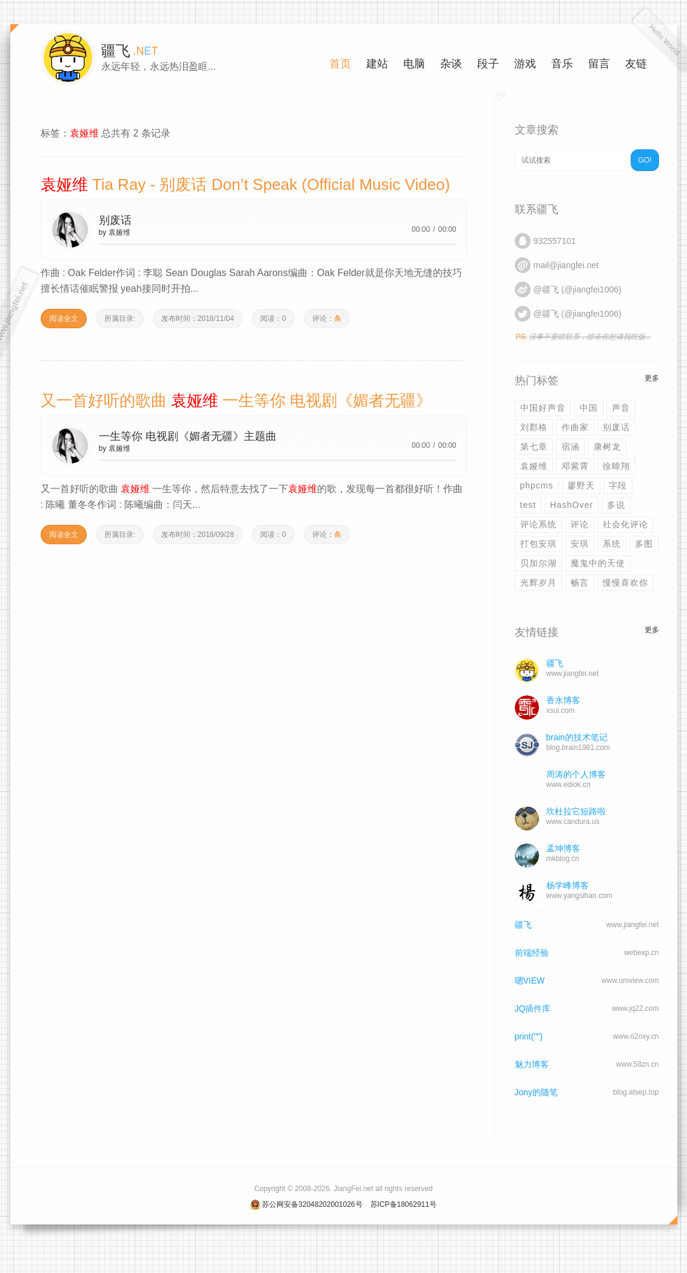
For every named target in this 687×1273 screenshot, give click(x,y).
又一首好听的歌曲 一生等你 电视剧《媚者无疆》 (236, 400)
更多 (652, 378)
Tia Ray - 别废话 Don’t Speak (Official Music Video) (246, 184)
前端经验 (532, 952)
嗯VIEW (530, 980)
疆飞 (523, 925)
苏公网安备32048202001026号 (312, 1204)
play (70, 229)
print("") (529, 1036)
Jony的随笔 (536, 1092)
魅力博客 (532, 1064)
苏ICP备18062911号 (403, 1204)
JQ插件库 (533, 1008)
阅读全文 (63, 318)
